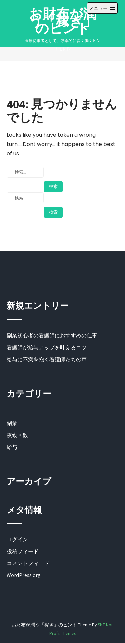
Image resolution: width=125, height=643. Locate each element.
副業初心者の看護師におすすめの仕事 (52, 335)
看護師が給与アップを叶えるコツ (47, 347)
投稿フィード (23, 551)
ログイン (17, 539)
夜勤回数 (17, 435)
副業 (12, 423)
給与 (12, 447)
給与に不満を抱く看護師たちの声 (47, 359)
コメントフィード (28, 563)
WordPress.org (24, 575)
